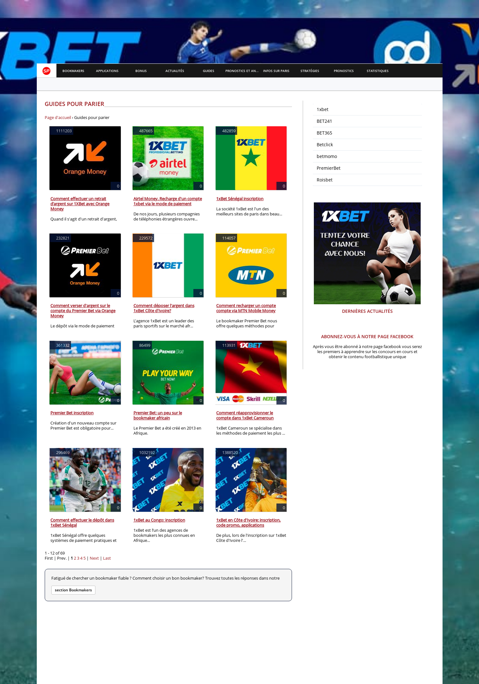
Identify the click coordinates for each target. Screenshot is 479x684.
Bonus (141, 71)
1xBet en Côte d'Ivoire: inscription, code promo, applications (248, 522)
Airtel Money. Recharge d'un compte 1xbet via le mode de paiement (167, 201)
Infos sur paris (276, 71)
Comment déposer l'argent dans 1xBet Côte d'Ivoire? (163, 308)
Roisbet (325, 180)
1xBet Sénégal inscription (239, 198)
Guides (208, 71)
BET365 (324, 133)
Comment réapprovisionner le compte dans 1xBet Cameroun (245, 415)
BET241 (324, 121)
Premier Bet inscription (72, 412)
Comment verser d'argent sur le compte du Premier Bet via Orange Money (82, 310)
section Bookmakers (73, 590)
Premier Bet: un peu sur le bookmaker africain (157, 415)
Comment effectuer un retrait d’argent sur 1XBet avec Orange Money (79, 203)
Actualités (174, 71)
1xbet (322, 109)
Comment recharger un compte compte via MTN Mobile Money (246, 308)
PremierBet (328, 168)
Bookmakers (73, 71)
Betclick (325, 144)
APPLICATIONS (107, 71)
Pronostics (344, 71)
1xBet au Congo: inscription (159, 520)
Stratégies (310, 71)
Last (107, 558)
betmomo (327, 156)
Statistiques (378, 71)
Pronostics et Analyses (242, 71)
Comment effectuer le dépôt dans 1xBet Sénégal (82, 522)
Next (94, 558)
